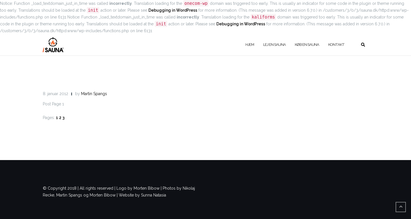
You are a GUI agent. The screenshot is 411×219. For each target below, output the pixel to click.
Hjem (249, 44)
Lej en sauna (274, 44)
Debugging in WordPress (172, 10)
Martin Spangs (94, 93)
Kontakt (336, 44)
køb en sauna (307, 44)
